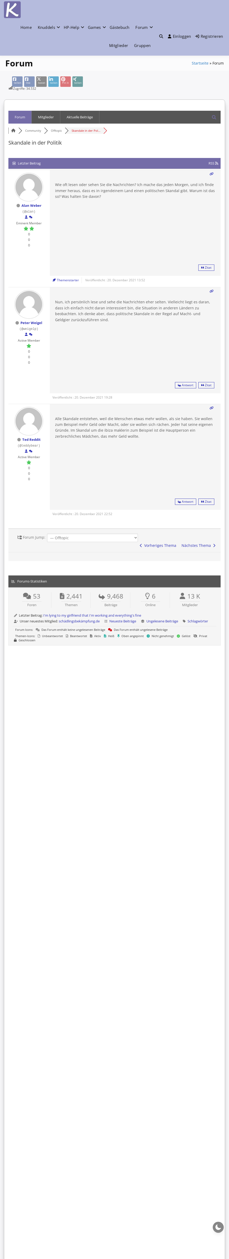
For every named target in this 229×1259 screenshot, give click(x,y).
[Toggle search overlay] (161, 36)
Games (94, 27)
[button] (161, 36)
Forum (141, 27)
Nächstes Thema (198, 545)
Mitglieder (118, 45)
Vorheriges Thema (158, 545)
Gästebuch (120, 27)
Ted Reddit (31, 439)
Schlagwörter (198, 621)
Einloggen (179, 36)
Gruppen (142, 45)
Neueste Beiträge (122, 621)
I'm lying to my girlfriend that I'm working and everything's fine (92, 615)
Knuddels (46, 27)
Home (26, 27)
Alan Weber (31, 205)
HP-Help (71, 27)
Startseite (200, 63)
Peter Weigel (31, 322)
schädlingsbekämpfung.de (79, 621)
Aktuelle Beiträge (80, 117)
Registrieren (209, 36)
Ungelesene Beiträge (162, 621)
